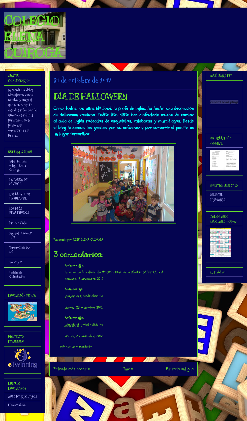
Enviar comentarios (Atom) (133, 382)
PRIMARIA (217, 199)
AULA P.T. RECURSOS (22, 396)
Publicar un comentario (76, 346)
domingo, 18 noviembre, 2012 (84, 278)
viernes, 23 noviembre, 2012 (84, 307)
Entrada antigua (180, 369)
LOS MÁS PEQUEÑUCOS (19, 210)
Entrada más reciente (71, 369)
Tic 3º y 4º (15, 262)
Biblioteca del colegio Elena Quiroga (17, 165)
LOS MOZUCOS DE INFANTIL (19, 196)
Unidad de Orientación (17, 274)
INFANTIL (216, 194)
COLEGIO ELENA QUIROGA (32, 37)
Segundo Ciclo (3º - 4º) (20, 235)
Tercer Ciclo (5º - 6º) (20, 249)
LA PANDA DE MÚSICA (18, 181)
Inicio (128, 369)
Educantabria (16, 405)
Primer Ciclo (18, 223)
